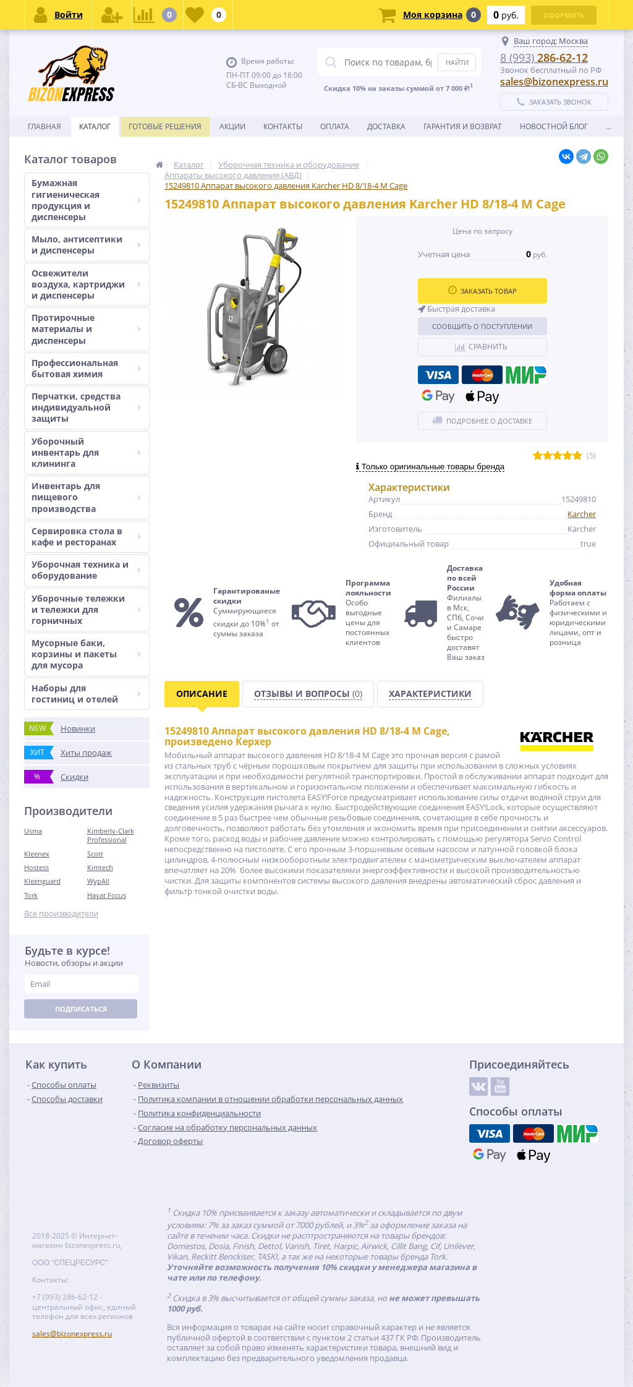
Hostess (36, 867)
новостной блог (554, 126)
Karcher (581, 513)
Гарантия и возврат (462, 126)
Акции (232, 126)
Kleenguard (42, 881)
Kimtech (100, 867)
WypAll (98, 881)
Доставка (386, 126)
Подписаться (81, 1009)
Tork (31, 895)
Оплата (334, 126)
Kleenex (36, 853)
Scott (95, 853)
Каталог (95, 126)
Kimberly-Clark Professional (110, 835)
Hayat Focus (106, 895)
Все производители (61, 913)
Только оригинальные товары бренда (430, 466)
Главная (44, 126)
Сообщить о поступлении (482, 326)
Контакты (282, 126)
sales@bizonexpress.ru (554, 81)
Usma (33, 830)
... (608, 126)
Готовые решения (165, 126)
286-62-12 (544, 57)
